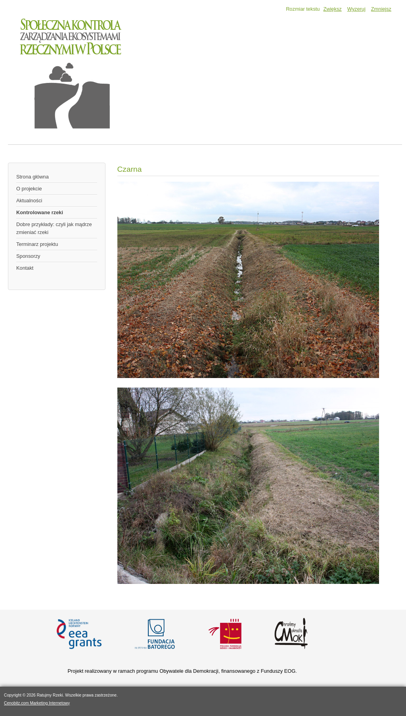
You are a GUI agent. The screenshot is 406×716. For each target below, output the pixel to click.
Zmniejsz (381, 9)
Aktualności (29, 200)
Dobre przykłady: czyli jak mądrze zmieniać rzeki (54, 228)
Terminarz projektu (37, 244)
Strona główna (32, 177)
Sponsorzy (28, 256)
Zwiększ (332, 9)
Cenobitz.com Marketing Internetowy (37, 703)
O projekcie (29, 189)
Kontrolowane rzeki (39, 212)
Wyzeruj (356, 9)
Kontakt (24, 268)
